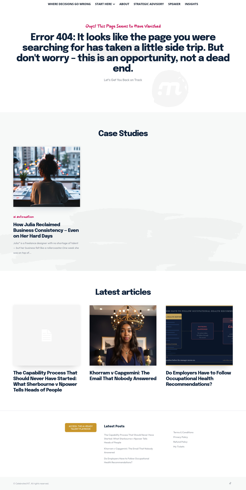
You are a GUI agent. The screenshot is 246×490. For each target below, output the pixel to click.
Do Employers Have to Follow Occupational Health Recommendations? (198, 379)
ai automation (23, 217)
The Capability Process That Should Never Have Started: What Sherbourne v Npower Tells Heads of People (129, 438)
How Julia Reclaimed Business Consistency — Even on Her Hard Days (46, 230)
